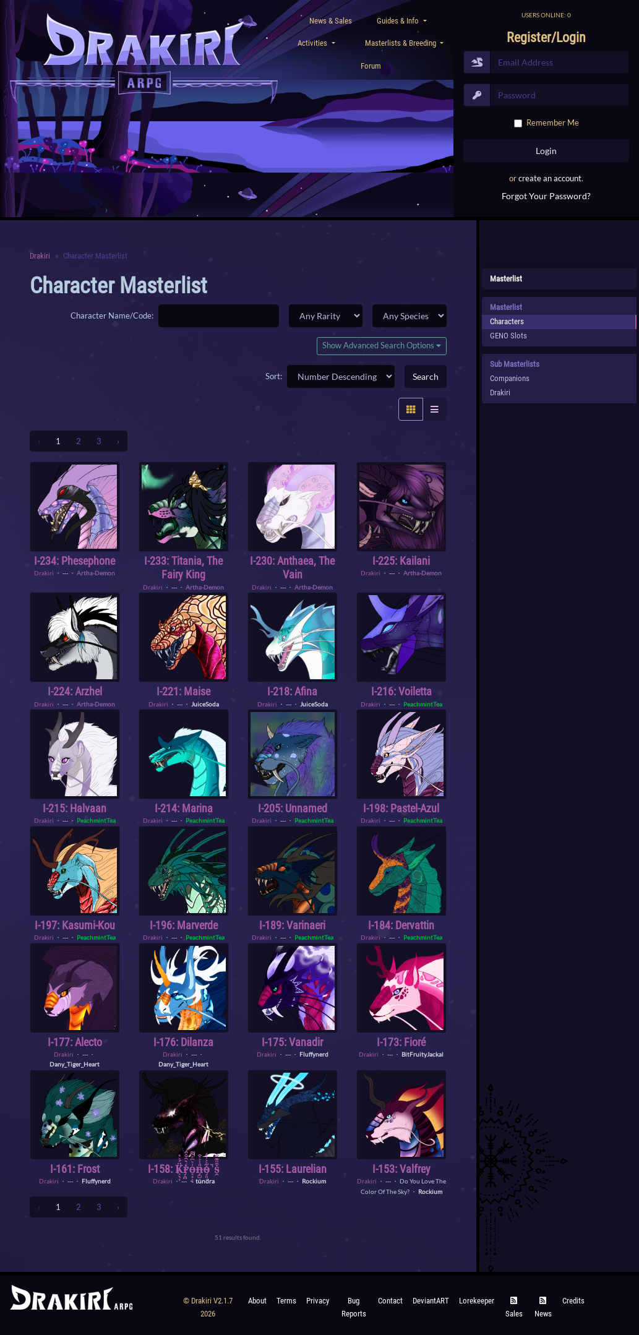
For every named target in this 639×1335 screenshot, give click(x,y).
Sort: (273, 376)
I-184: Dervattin (401, 925)
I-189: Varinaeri (292, 925)
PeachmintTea (422, 704)
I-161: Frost (75, 1168)
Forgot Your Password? (546, 196)
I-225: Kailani (401, 560)
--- (65, 573)
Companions (510, 378)
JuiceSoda (205, 704)
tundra (205, 1181)
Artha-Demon (96, 573)
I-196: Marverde (184, 925)
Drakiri (40, 255)
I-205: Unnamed (292, 808)
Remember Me (552, 122)
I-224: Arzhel (75, 691)
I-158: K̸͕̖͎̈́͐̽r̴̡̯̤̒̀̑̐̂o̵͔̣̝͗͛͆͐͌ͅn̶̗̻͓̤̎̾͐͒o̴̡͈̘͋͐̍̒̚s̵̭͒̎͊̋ (184, 1168)
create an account (549, 178)
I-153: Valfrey (401, 1168)
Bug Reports (353, 1307)
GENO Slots (508, 335)
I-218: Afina (292, 691)
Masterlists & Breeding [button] (401, 43)
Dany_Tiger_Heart (74, 1064)
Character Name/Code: (112, 315)
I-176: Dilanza (183, 1042)
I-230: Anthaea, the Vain (292, 567)
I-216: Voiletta (401, 691)
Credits (573, 1300)
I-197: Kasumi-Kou (75, 925)
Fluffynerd (313, 1054)
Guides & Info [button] (399, 20)
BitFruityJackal (422, 1054)
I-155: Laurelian (293, 1168)
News (543, 1307)
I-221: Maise (183, 691)
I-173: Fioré (401, 1042)
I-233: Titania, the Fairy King (183, 567)
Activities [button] (313, 43)
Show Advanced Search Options (381, 345)
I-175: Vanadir (292, 1042)
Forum (371, 66)
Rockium (314, 1181)
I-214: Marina (184, 808)
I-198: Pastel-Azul (401, 808)
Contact (390, 1300)
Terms (286, 1300)
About (257, 1300)
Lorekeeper (476, 1300)
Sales (514, 1307)
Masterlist (506, 278)
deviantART (431, 1300)
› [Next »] (118, 441)
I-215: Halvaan (74, 808)
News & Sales (330, 20)
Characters (507, 321)
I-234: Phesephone (74, 560)
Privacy (317, 1300)
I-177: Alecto (75, 1042)
